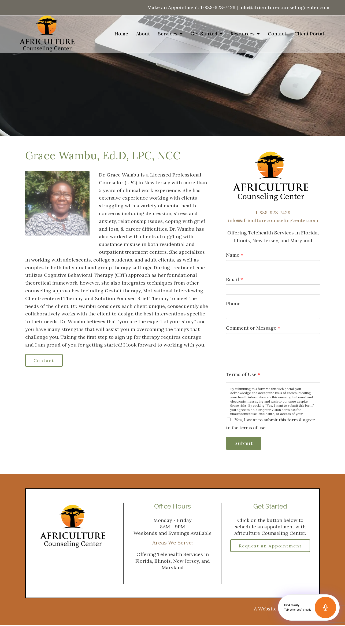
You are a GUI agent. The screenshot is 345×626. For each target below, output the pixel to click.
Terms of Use (243, 374)
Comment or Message (253, 328)
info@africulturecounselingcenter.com (284, 7)
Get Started (204, 34)
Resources (243, 34)
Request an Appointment (270, 549)
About (143, 34)
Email (234, 279)
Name (234, 255)
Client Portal (309, 34)
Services (167, 34)
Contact (277, 34)
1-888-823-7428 (218, 7)
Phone (233, 303)
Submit (245, 443)
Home (121, 34)
